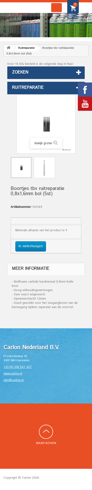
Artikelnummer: (21, 207)
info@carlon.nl (14, 380)
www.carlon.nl (13, 373)
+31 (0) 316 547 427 (18, 367)
